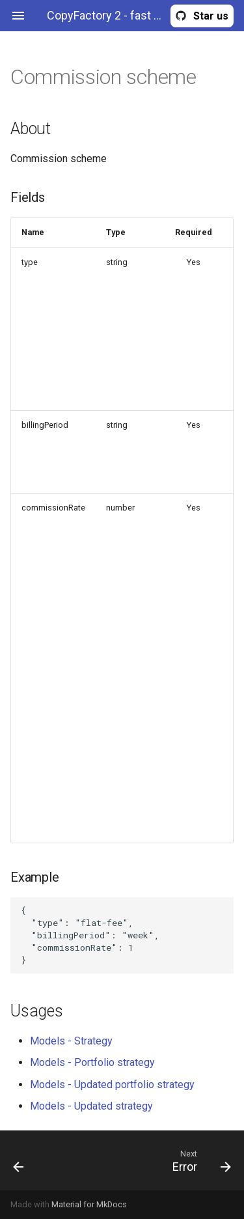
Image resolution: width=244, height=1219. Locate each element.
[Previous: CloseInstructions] (32, 1160)
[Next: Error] (151, 1160)
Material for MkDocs (89, 1204)
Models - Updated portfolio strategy (112, 1084)
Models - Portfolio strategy (92, 1062)
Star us (210, 16)
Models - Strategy (71, 1041)
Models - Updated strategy (91, 1106)
